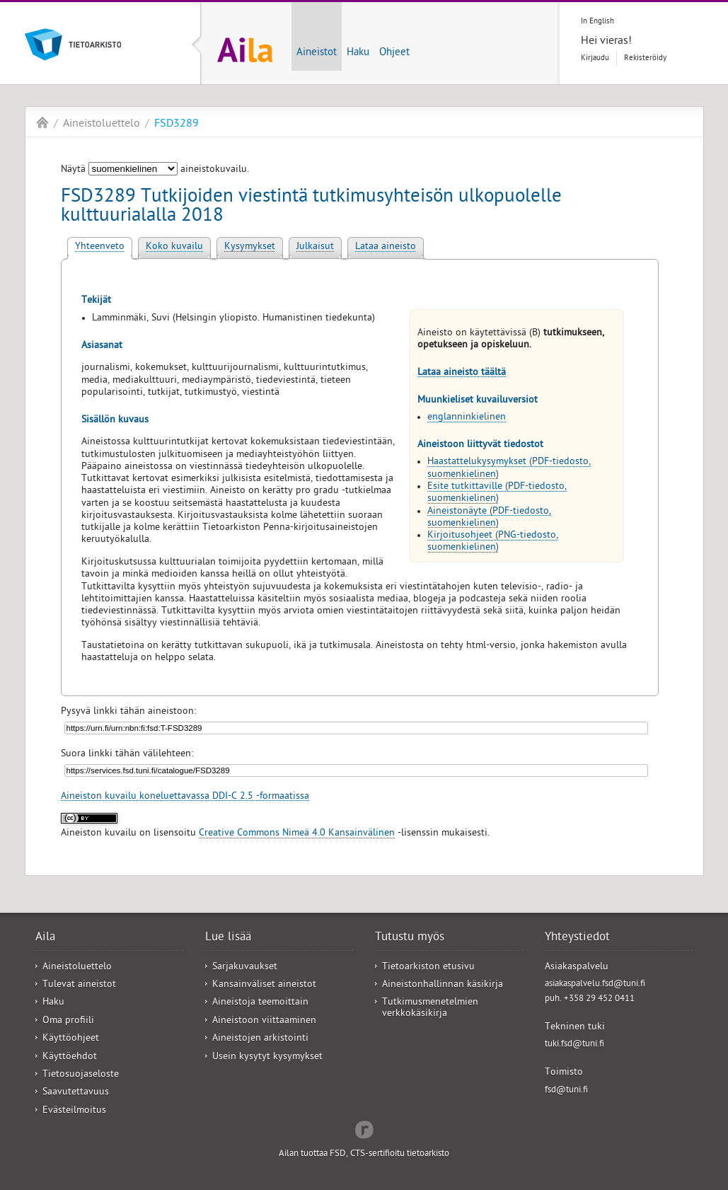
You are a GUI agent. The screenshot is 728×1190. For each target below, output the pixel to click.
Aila (42, 122)
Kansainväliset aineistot (264, 985)
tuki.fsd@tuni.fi (574, 1044)
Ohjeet (394, 53)
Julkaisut (315, 247)
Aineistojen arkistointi (260, 1039)
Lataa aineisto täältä (461, 373)
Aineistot (316, 53)
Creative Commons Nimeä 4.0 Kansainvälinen (297, 834)
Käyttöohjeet (70, 1039)
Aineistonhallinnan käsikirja (442, 985)
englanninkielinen (466, 418)
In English (597, 21)
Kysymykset (249, 247)
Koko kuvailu (174, 247)
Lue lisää (228, 938)
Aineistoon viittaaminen (264, 1021)
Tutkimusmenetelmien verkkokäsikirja (430, 1008)
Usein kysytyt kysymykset (267, 1057)
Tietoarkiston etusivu (428, 967)
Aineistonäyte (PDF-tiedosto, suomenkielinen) (489, 518)
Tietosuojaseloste (80, 1075)
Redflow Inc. (364, 1128)
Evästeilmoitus (74, 1111)
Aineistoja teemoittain (260, 1003)
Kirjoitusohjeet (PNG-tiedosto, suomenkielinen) (492, 542)
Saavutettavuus (75, 1093)
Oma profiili (68, 1021)
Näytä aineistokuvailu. (155, 170)
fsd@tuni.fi (566, 1090)
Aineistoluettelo (101, 124)
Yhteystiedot (577, 938)
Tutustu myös (409, 938)
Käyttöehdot (69, 1057)
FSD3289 (176, 124)
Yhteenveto (100, 247)
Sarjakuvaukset (244, 967)
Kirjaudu (595, 58)
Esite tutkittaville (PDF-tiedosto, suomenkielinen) (497, 493)
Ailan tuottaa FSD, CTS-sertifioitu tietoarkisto (364, 1154)
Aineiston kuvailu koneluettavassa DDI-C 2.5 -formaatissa (185, 797)
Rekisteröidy (645, 58)
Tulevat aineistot (79, 985)
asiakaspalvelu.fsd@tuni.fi (595, 984)
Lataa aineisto (385, 247)
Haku (358, 53)
